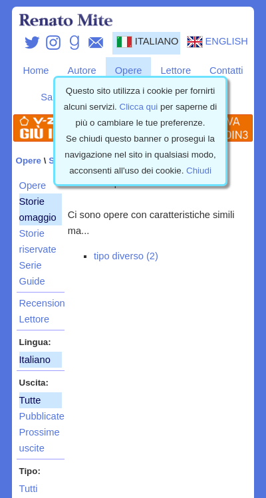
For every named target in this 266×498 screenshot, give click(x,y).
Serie (30, 265)
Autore (82, 70)
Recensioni (40, 303)
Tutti (28, 488)
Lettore (175, 70)
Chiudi (198, 171)
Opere (128, 70)
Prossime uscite (39, 440)
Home (36, 70)
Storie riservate (38, 241)
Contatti (226, 70)
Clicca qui (139, 107)
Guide (32, 281)
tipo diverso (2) (126, 256)
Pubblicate (40, 416)
